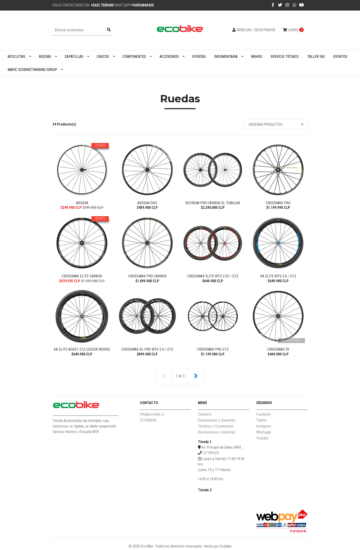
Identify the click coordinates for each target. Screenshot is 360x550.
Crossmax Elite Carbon (82, 276)
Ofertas (199, 56)
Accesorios (169, 56)
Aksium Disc (147, 203)
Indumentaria (226, 56)
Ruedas (45, 56)
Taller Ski (316, 56)
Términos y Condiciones (215, 427)
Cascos (103, 56)
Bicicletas (16, 56)
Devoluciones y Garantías (216, 421)
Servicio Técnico (284, 56)
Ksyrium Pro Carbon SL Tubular (212, 203)
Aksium (82, 203)
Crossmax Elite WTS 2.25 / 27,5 (212, 276)
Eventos (340, 56)
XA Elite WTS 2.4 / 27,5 (278, 276)
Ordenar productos (265, 124)
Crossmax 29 (278, 350)
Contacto (204, 415)
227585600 (148, 421)
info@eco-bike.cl (152, 415)
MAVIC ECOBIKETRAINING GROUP (32, 69)
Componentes (134, 56)
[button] (276, 124)
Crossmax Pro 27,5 (213, 350)
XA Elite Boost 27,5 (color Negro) (82, 350)
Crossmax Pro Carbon (147, 276)
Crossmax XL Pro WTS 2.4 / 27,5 (147, 350)
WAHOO (256, 56)
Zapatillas (74, 56)
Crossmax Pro (278, 203)
